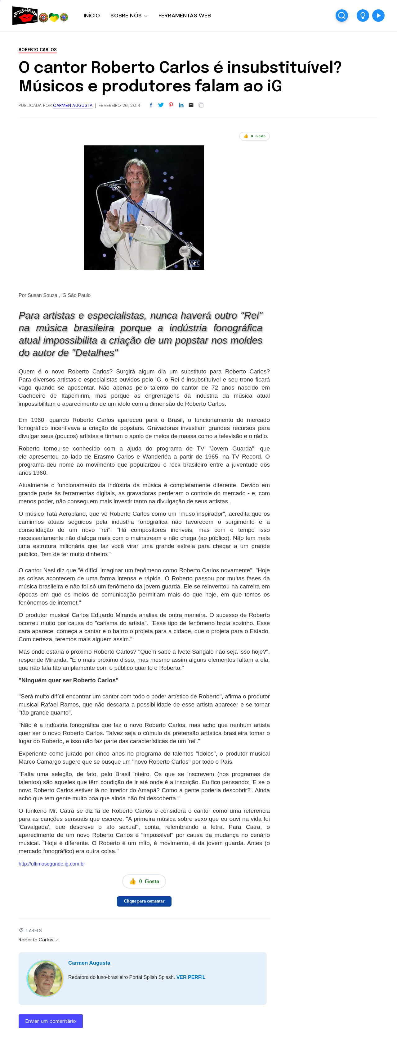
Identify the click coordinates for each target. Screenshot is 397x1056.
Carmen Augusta (89, 963)
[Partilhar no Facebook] (151, 105)
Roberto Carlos (38, 50)
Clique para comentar (144, 901)
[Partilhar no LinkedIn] (181, 105)
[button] (363, 15)
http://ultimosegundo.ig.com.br (52, 863)
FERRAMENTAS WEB (184, 15)
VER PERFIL (191, 977)
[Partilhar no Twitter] (161, 105)
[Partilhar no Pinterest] (171, 105)
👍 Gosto (254, 136)
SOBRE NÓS (126, 15)
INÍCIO (92, 15)
